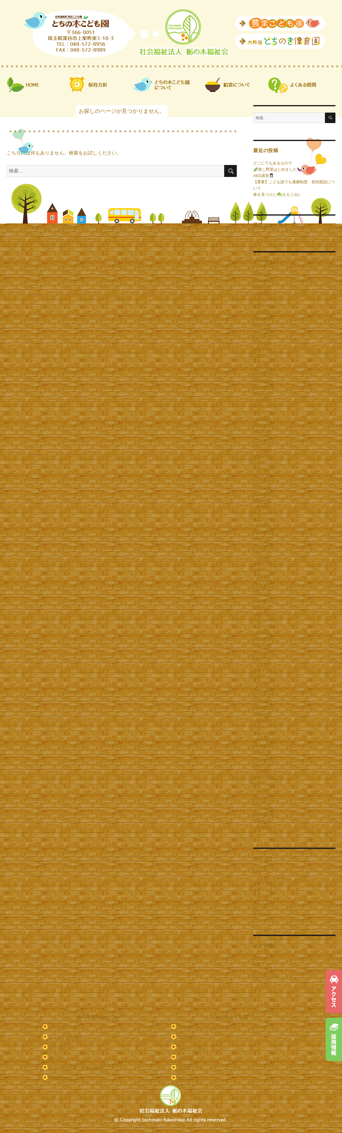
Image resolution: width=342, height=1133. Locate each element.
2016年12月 (263, 809)
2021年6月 (262, 645)
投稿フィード (265, 964)
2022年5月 (262, 576)
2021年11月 (263, 614)
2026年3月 (262, 287)
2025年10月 (263, 318)
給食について (61, 1048)
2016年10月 (263, 821)
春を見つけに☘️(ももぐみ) (276, 194)
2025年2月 (262, 368)
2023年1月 (262, 526)
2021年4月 (262, 658)
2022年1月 (262, 601)
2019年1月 (262, 765)
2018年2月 (262, 771)
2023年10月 (263, 469)
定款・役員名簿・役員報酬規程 (77, 1068)
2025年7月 (262, 337)
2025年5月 (262, 350)
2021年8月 (262, 633)
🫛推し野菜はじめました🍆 (277, 169)
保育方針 (57, 1027)
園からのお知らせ (193, 1048)
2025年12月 (263, 306)
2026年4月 (262, 280)
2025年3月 (262, 362)
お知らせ (261, 871)
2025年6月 (262, 343)
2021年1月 (262, 677)
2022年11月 (263, 538)
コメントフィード (268, 970)
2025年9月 (262, 324)
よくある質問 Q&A (66, 1037)
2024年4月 (262, 431)
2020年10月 (263, 695)
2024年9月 (262, 400)
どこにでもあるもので (272, 163)
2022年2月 (262, 595)
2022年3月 (262, 589)
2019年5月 (262, 758)
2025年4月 (262, 356)
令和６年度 (263, 883)
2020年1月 (262, 727)
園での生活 (188, 1037)
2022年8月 (262, 557)
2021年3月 (262, 664)
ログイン (261, 958)
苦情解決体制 (61, 1078)
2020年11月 (263, 689)
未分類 (259, 915)
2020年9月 (262, 702)
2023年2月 (262, 519)
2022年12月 (263, 532)
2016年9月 (262, 827)
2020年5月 (262, 714)
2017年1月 (262, 802)
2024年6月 (262, 419)
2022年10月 (263, 545)
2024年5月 (262, 425)
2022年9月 (262, 551)
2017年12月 (263, 777)
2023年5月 (262, 501)
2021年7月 (262, 639)
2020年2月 (262, 721)
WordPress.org (266, 977)
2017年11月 (263, 783)
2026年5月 (262, 274)
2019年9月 (262, 746)
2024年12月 (263, 381)
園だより (261, 908)
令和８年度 (263, 896)
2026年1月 (262, 299)
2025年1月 (262, 375)
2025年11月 (263, 312)
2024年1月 (262, 450)
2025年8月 (262, 331)
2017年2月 (262, 796)
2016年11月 (263, 815)
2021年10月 (263, 620)
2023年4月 (262, 507)
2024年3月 (262, 438)
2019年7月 (262, 752)
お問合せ (186, 1078)
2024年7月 (262, 413)
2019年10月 (263, 739)
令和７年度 (263, 889)
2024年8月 (262, 406)
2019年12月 (263, 733)
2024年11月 (263, 387)
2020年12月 (263, 683)
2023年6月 (262, 494)
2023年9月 (262, 475)
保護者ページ (189, 1068)
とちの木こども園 (268, 877)
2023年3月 (262, 513)
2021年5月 (262, 651)
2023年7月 (262, 488)
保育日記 (261, 902)
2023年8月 (262, 482)
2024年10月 (263, 394)
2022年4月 (262, 582)
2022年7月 (262, 563)
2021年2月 (262, 670)
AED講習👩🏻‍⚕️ (263, 175)
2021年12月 (263, 607)
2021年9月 (262, 626)
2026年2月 (262, 293)
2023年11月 (263, 463)
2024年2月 (262, 444)
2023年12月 (263, 457)
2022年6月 (262, 570)
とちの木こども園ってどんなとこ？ (209, 1027)
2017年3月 (262, 790)
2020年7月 (262, 708)
